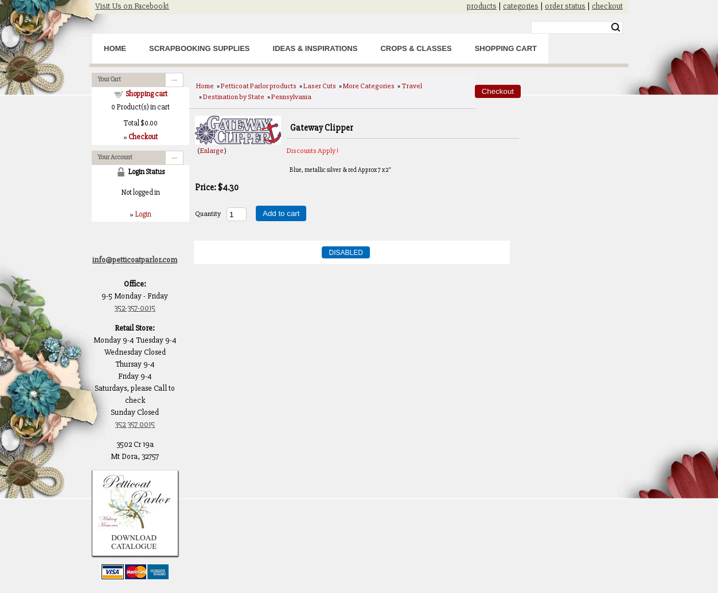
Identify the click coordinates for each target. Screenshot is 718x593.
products (482, 6)
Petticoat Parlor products (258, 86)
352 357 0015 (135, 424)
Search (615, 27)
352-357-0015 (134, 308)
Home (115, 48)
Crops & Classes (415, 48)
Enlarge (212, 150)
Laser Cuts (319, 86)
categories (520, 6)
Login (143, 214)
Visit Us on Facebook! (132, 6)
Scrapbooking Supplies (199, 48)
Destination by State (233, 96)
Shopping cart (146, 94)
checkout (607, 6)
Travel (411, 86)
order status (565, 6)
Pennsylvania (291, 96)
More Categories (369, 86)
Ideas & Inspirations (315, 48)
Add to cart (281, 213)
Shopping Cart (506, 48)
